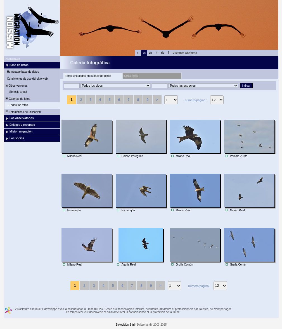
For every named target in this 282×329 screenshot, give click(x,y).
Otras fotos (131, 75)
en (150, 52)
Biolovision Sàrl (125, 324)
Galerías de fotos (17, 98)
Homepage (13, 58)
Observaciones (16, 85)
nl (138, 52)
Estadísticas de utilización (23, 111)
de (162, 52)
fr (169, 52)
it (156, 52)
